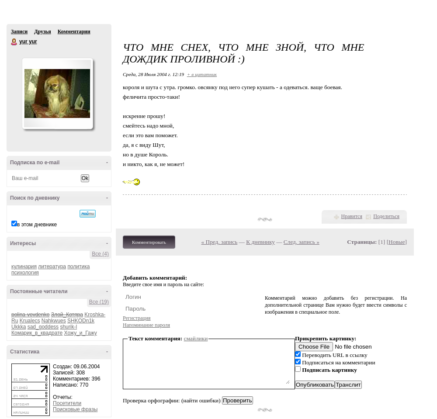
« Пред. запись (219, 242)
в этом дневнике (37, 225)
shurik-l (68, 327)
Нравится (351, 216)
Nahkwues (54, 321)
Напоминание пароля (146, 325)
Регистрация (137, 318)
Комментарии (74, 31)
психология (25, 273)
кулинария (24, 266)
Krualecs (30, 321)
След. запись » (301, 242)
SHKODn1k (80, 321)
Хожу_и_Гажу (80, 333)
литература (52, 266)
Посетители (67, 403)
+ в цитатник (202, 74)
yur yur (14, 41)
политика (78, 266)
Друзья (42, 31)
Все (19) (99, 302)
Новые (396, 242)
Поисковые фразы (75, 409)
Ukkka (18, 327)
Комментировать (149, 242)
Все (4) (100, 254)
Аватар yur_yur (57, 93)
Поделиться (386, 216)
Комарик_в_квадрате (36, 333)
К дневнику (260, 242)
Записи (19, 31)
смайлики (196, 338)
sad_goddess (43, 327)
